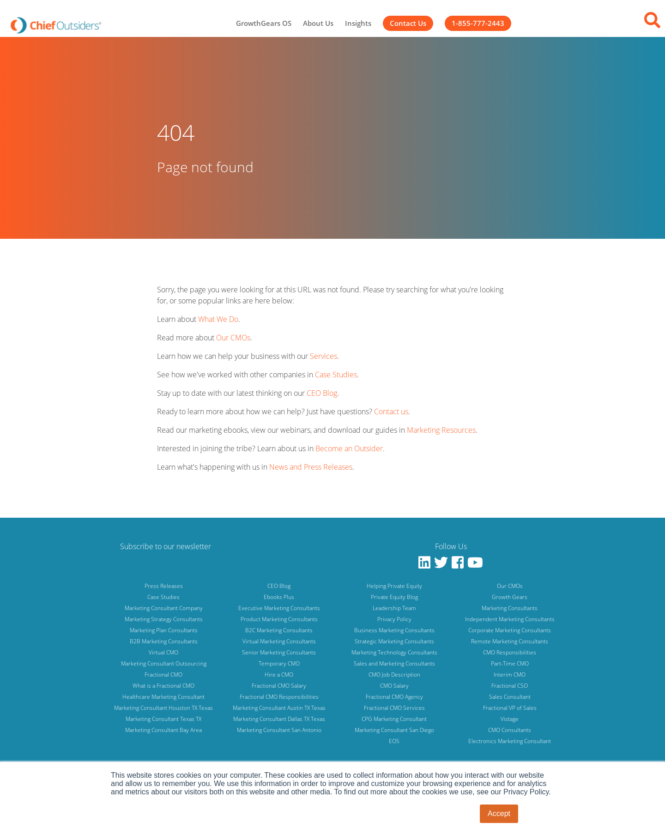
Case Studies (336, 374)
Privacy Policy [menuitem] (394, 619)
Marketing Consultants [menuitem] (510, 608)
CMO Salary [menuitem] (394, 686)
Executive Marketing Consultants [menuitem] (279, 608)
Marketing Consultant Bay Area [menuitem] (163, 730)
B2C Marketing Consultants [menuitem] (279, 630)
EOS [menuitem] (394, 741)
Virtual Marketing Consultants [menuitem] (279, 641)
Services (323, 356)
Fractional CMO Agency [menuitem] (394, 697)
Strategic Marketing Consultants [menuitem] (394, 641)
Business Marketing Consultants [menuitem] (394, 630)
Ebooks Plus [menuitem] (279, 597)
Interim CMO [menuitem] (510, 674)
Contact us (391, 411)
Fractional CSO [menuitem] (509, 686)
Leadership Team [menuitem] (394, 608)
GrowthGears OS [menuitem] (263, 23)
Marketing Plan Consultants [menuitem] (164, 630)
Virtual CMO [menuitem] (163, 652)
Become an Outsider (349, 448)
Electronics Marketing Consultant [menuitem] (509, 741)
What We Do (218, 319)
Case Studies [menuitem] (163, 597)
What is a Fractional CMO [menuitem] (163, 686)
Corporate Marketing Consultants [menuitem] (509, 630)
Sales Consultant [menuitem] (510, 697)
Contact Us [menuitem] (408, 23)
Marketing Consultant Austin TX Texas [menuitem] (279, 708)
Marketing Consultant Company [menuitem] (164, 608)
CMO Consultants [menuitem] (509, 730)
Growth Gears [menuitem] (509, 597)
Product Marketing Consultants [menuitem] (279, 619)
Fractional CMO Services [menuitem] (394, 708)
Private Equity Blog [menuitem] (394, 597)
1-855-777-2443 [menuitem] (478, 23)
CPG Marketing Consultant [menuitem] (394, 719)
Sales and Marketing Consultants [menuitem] (394, 663)
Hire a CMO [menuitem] (279, 674)
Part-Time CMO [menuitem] (510, 663)
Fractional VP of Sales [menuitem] (510, 708)
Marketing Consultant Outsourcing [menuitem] (163, 663)
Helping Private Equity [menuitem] (394, 586)
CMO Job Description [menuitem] (394, 674)
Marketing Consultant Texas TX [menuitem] (163, 719)
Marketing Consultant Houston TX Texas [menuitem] (163, 708)
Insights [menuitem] (358, 23)
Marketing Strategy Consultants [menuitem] (164, 619)
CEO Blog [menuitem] (278, 586)
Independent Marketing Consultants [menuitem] (510, 619)
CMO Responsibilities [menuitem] (509, 652)
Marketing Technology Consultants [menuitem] (394, 652)
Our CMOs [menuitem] (510, 586)
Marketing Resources (441, 430)
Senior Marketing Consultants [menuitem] (279, 652)
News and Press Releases (310, 467)
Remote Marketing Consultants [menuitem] (509, 641)
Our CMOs (233, 338)
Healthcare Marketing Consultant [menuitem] (163, 697)
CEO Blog (322, 393)
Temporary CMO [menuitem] (279, 663)
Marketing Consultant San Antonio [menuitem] (279, 730)
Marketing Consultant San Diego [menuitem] (394, 730)
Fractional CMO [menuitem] (163, 674)
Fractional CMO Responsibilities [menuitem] (279, 697)
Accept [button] (499, 813)
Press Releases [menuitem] (164, 586)
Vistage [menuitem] (510, 719)
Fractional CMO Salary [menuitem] (279, 686)
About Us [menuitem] (318, 23)
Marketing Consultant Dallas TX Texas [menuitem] (279, 719)
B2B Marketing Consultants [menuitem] (164, 641)
